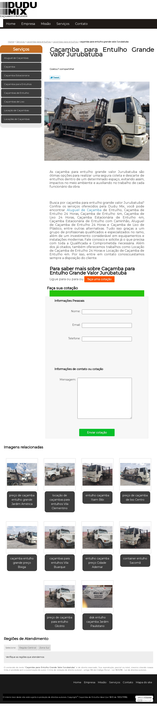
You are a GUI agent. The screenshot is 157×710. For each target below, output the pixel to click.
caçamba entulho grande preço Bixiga (22, 563)
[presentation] (79, 355)
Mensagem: (96, 398)
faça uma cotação (99, 279)
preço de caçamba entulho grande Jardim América (21, 500)
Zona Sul (44, 647)
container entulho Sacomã (135, 560)
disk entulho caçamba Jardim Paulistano (97, 622)
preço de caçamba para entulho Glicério (59, 622)
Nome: (101, 311)
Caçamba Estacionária (17, 75)
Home (10, 24)
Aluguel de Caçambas (16, 57)
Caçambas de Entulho (16, 92)
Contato (81, 24)
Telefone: (100, 339)
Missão (46, 24)
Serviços (63, 24)
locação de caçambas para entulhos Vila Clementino (60, 502)
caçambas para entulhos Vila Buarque (60, 563)
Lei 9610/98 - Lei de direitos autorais (129, 670)
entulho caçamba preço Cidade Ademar (97, 563)
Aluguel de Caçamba (84, 210)
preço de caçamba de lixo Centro (135, 497)
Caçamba (10, 66)
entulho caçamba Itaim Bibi (97, 497)
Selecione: (10, 647)
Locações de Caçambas (17, 119)
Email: (102, 325)
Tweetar (55, 77)
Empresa (28, 24)
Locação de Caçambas (16, 110)
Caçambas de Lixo (14, 101)
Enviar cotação (97, 432)
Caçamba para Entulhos (18, 84)
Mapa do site (144, 682)
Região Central (27, 647)
